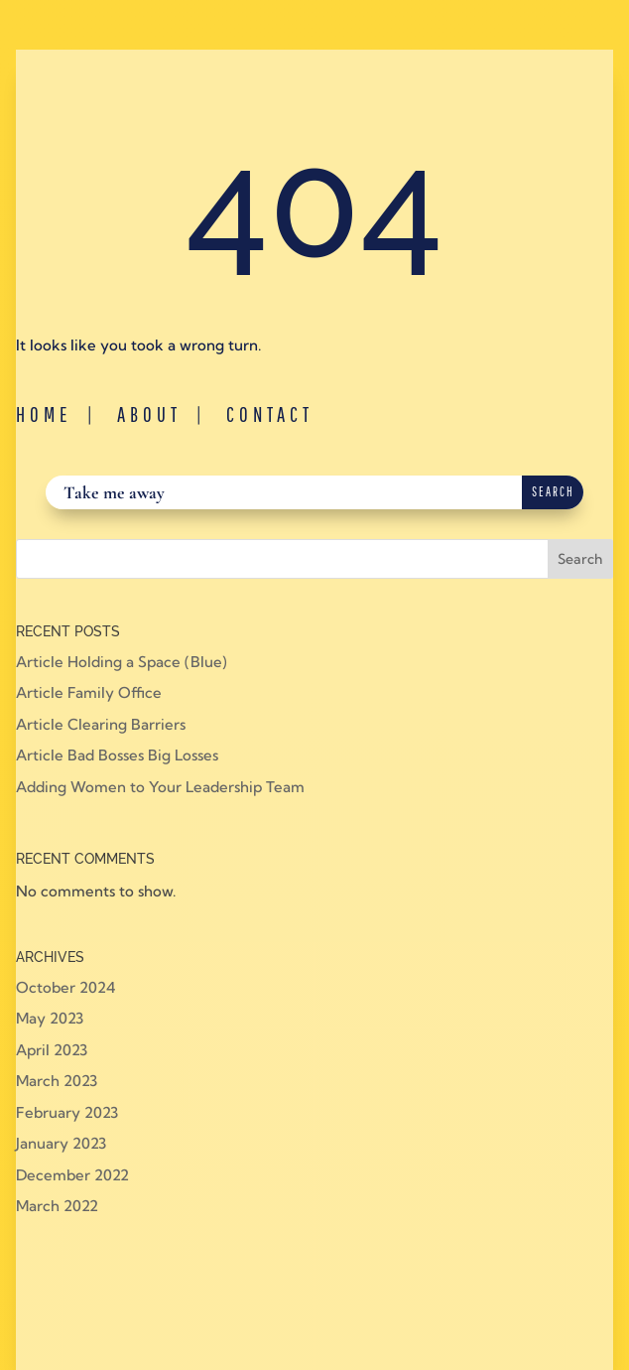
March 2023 (56, 1080)
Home (44, 414)
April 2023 (51, 1049)
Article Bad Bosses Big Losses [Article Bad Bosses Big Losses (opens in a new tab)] (117, 755)
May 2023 (49, 1018)
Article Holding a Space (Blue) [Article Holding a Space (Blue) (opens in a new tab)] (121, 661)
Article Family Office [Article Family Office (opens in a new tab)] (89, 692)
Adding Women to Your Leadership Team (160, 786)
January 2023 (61, 1143)
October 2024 (65, 987)
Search (580, 559)
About (149, 414)
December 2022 (72, 1174)
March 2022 (57, 1205)
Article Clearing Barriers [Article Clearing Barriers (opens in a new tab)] (101, 724)
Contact (270, 414)
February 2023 (67, 1112)
